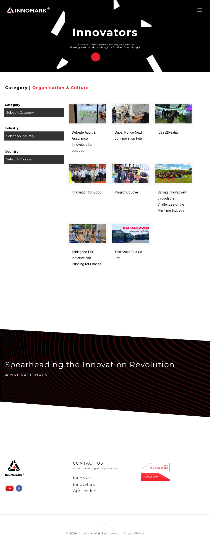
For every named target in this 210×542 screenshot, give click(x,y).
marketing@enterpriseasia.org (100, 468)
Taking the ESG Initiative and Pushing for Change (86, 258)
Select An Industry (20, 136)
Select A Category (20, 113)
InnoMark (83, 477)
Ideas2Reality (168, 132)
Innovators (84, 484)
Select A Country (19, 159)
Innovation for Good (86, 192)
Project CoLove (126, 192)
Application (84, 490)
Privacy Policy (133, 533)
